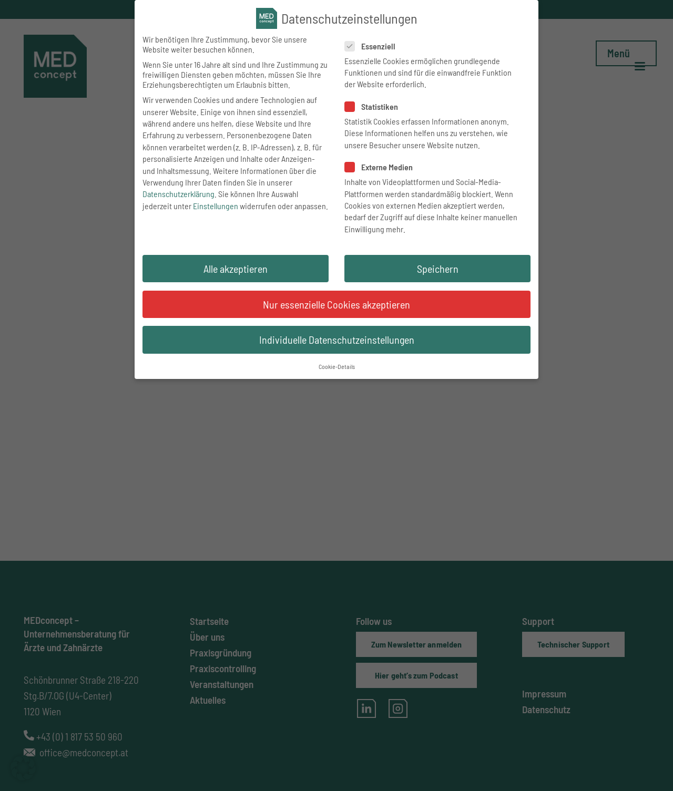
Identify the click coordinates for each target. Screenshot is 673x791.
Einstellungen (215, 213)
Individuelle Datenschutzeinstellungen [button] (336, 347)
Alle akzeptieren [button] (235, 276)
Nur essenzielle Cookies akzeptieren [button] (336, 311)
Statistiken (373, 114)
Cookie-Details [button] (337, 374)
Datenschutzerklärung (178, 202)
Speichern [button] (437, 276)
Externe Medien (380, 175)
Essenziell (371, 53)
